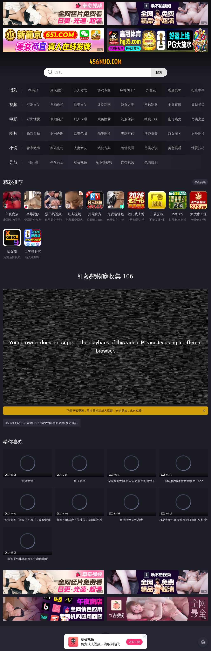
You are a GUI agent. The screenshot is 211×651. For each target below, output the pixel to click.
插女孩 (33, 162)
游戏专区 (104, 90)
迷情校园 (127, 148)
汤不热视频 (104, 162)
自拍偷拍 (56, 104)
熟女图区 (174, 133)
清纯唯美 (151, 133)
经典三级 (151, 119)
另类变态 (198, 119)
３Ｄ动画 (104, 104)
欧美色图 (80, 133)
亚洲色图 (56, 133)
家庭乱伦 (56, 148)
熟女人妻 (127, 104)
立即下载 (134, 642)
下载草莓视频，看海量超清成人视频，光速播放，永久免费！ (136, 410)
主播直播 (174, 104)
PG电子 (33, 90)
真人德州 (56, 90)
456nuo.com (105, 62)
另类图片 (198, 133)
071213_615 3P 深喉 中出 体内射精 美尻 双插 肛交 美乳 (42, 423)
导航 (13, 162)
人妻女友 (80, 148)
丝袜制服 (151, 104)
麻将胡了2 (127, 90)
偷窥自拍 (33, 133)
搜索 (159, 72)
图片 (13, 133)
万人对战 (80, 90)
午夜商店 (56, 162)
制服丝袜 (127, 119)
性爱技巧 (198, 148)
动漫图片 (104, 133)
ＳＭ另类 (198, 104)
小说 (13, 148)
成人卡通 (80, 119)
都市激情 (33, 148)
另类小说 (151, 148)
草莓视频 (80, 162)
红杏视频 (127, 162)
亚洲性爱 (33, 119)
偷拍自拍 (56, 119)
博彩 (13, 90)
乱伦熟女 (174, 119)
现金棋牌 (174, 90)
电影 (13, 119)
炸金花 (151, 90)
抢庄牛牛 (198, 90)
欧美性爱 (104, 119)
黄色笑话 (174, 148)
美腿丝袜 (127, 133)
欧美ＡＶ (80, 104)
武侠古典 (104, 148)
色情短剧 (151, 162)
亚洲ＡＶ (33, 104)
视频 (13, 104)
